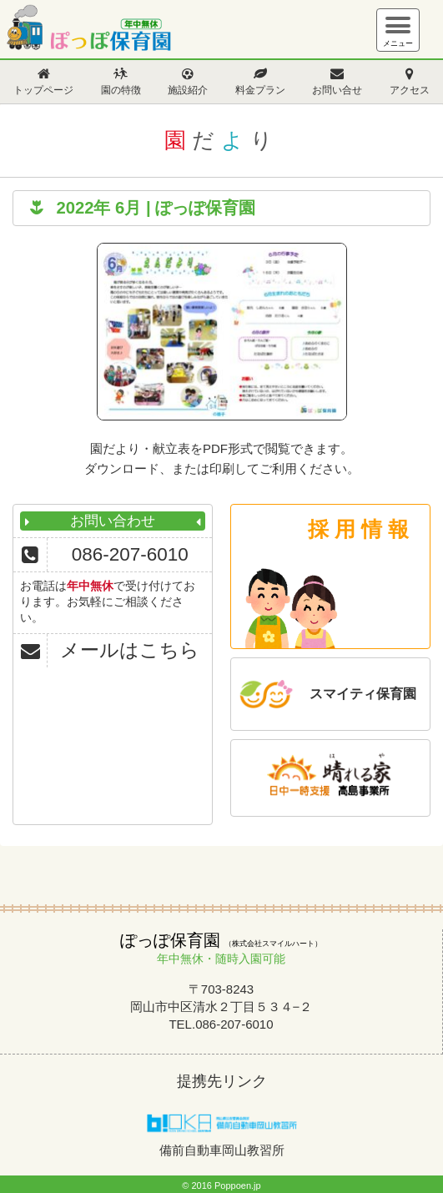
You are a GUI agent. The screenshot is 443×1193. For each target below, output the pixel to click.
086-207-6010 (130, 554)
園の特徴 (121, 90)
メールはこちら (129, 650)
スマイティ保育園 (363, 694)
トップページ (43, 90)
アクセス (410, 90)
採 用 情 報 (358, 529)
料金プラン (260, 90)
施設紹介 (188, 90)
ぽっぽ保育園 (87, 31)
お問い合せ (337, 90)
